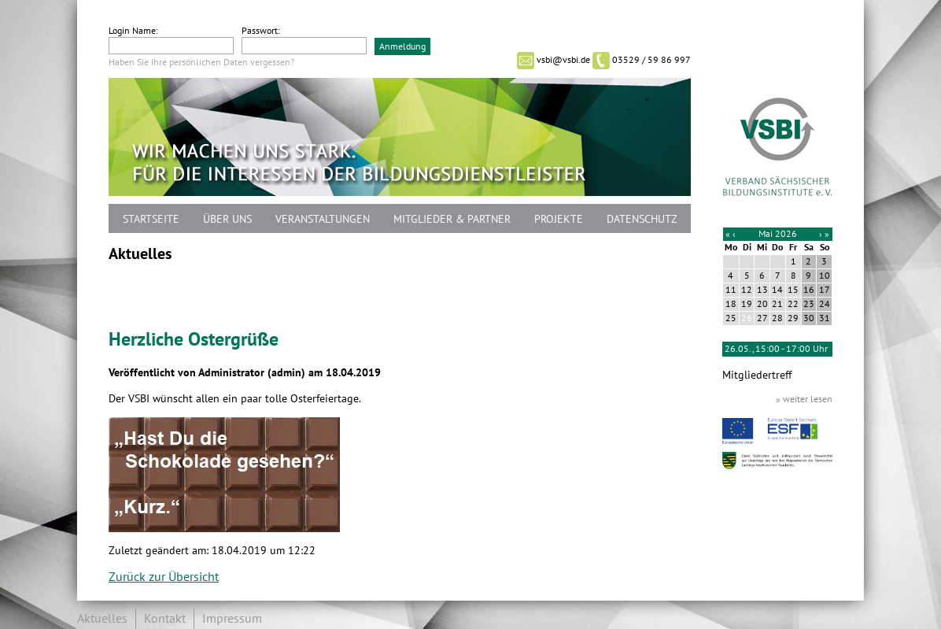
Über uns (227, 219)
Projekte (558, 219)
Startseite (151, 219)
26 (746, 318)
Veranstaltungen (322, 219)
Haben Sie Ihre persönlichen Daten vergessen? (201, 62)
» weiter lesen (804, 399)
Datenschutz (642, 219)
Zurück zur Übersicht (164, 577)
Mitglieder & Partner (452, 219)
